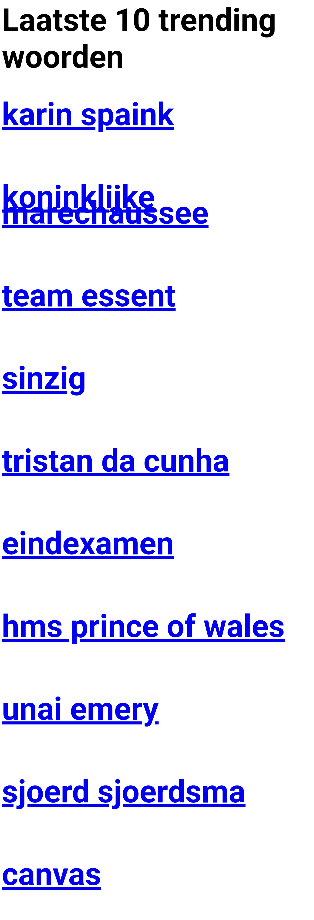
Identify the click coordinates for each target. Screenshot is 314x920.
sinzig (44, 378)
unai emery (80, 709)
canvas (51, 874)
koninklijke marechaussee (105, 205)
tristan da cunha (116, 461)
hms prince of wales (143, 626)
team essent (89, 295)
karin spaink (88, 114)
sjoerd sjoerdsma (124, 791)
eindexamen (88, 543)
